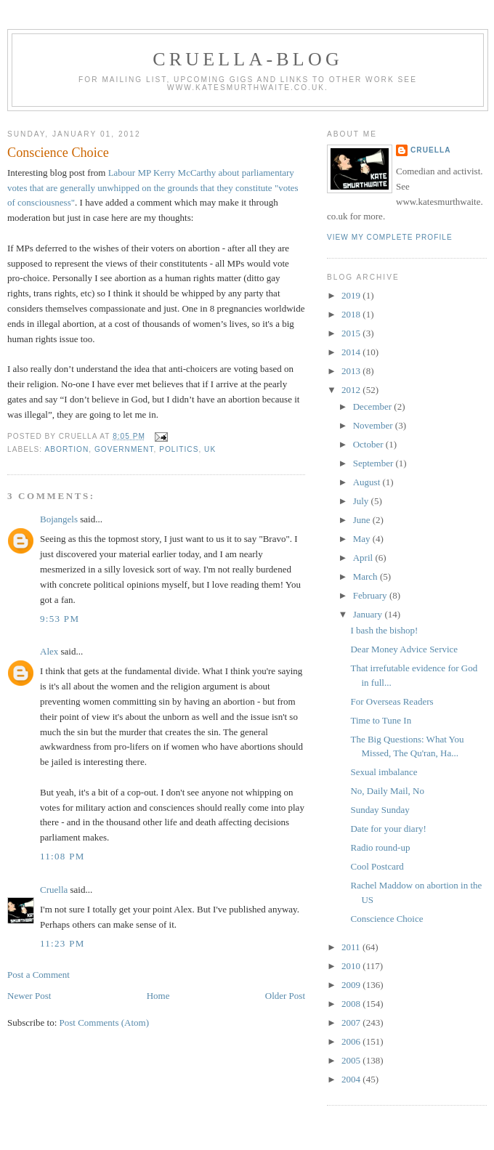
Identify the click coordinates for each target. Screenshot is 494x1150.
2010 (352, 965)
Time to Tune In (380, 720)
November (374, 425)
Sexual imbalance (383, 771)
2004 (352, 1079)
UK (210, 449)
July (362, 500)
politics (178, 449)
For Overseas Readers (391, 701)
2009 (352, 984)
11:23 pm (62, 943)
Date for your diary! (388, 828)
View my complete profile (390, 237)
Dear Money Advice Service (404, 649)
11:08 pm (62, 856)
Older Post (285, 995)
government (124, 449)
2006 (352, 1041)
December (373, 406)
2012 (352, 389)
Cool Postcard (376, 866)
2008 (352, 1003)
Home (158, 995)
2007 (352, 1022)
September (374, 463)
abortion (66, 449)
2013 (352, 370)
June (363, 519)
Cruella (54, 889)
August (368, 482)
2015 (352, 333)
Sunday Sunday (379, 809)
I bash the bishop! (384, 630)
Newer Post (29, 995)
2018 (352, 314)
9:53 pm (59, 618)
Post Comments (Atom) (105, 1022)
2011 (352, 947)
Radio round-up (380, 847)
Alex (49, 651)
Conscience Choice (58, 152)
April (364, 557)
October (369, 444)
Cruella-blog (248, 59)
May (363, 538)
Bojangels (59, 519)
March (366, 576)
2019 (352, 295)
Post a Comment (38, 974)
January (369, 614)
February (371, 595)
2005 (352, 1060)
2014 (352, 352)
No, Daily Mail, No (387, 790)
